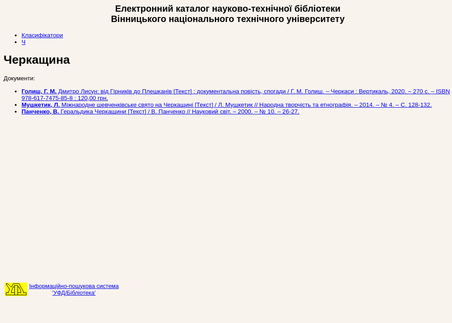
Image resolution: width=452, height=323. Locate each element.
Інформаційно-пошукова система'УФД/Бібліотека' (74, 289)
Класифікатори (42, 35)
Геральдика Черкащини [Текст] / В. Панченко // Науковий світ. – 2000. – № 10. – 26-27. (161, 111)
